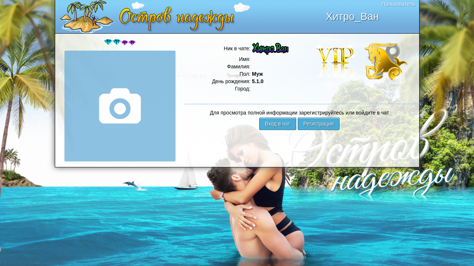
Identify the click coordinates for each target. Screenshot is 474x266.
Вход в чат (277, 124)
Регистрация (319, 124)
